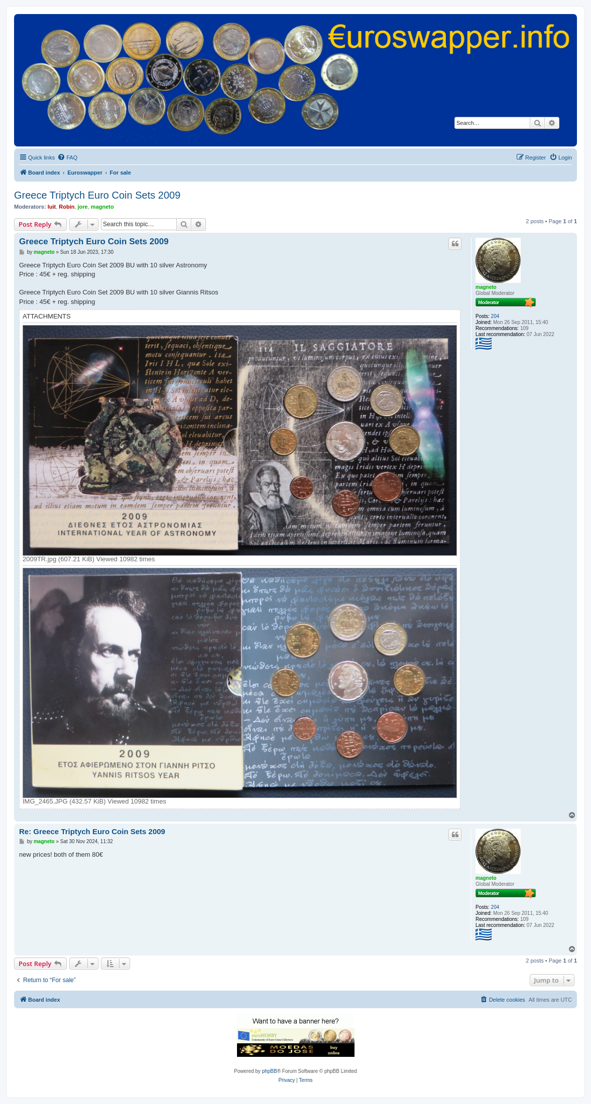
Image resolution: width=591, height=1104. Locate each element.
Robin (66, 207)
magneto (102, 207)
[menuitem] (67, 157)
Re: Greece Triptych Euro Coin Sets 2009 (92, 831)
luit (52, 207)
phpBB (269, 1071)
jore (83, 207)
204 (495, 316)
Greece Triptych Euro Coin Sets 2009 (97, 195)
